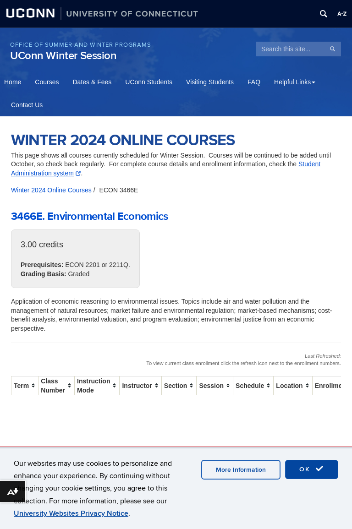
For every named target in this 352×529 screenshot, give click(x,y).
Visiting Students (210, 82)
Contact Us (27, 105)
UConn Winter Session (63, 55)
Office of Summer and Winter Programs (80, 45)
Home (12, 82)
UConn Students (148, 82)
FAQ (254, 82)
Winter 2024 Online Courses (51, 190)
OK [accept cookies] (311, 469)
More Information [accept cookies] (241, 470)
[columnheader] (24, 385)
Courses (47, 82)
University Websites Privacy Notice (71, 513)
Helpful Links (294, 82)
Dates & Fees (92, 82)
